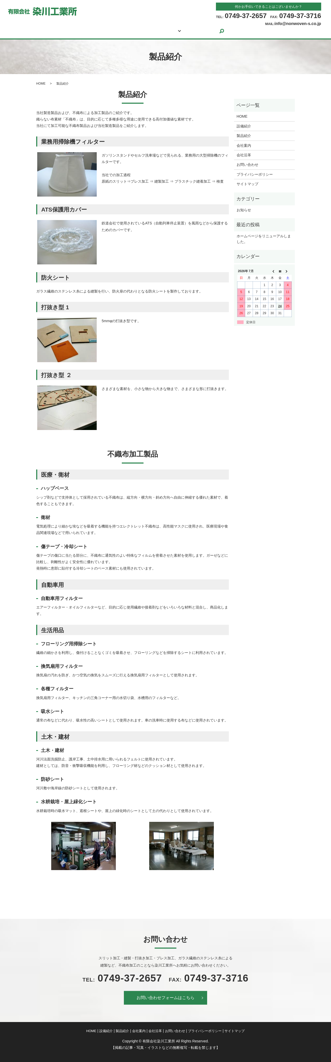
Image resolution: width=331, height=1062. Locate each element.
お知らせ (244, 210)
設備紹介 (115, 31)
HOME (85, 31)
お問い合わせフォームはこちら (165, 997)
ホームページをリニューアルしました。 (264, 239)
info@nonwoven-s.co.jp (298, 23)
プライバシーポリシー (255, 174)
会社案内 (177, 31)
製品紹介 (146, 31)
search (247, 31)
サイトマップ (247, 184)
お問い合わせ (215, 31)
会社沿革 (244, 155)
